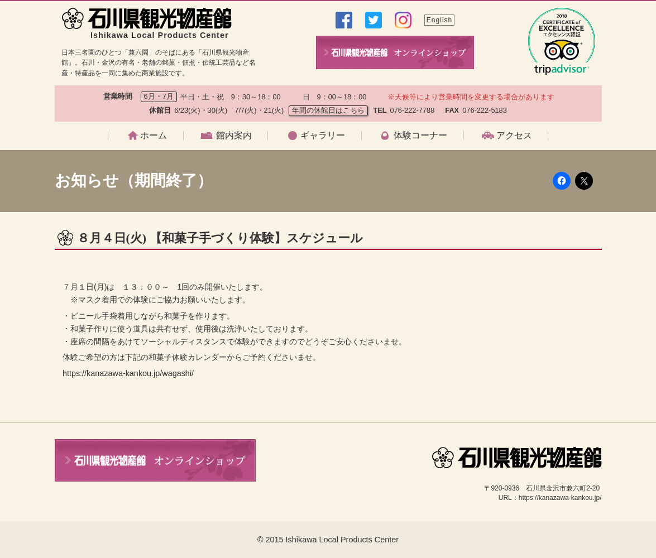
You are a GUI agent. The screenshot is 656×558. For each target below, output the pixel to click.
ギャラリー (322, 135)
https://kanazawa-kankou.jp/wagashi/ (128, 373)
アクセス (514, 135)
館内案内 (234, 135)
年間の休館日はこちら (328, 110)
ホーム (153, 135)
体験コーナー (420, 135)
